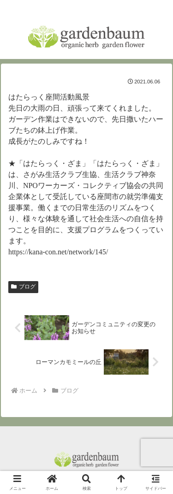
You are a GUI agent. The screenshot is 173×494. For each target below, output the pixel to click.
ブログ (23, 286)
